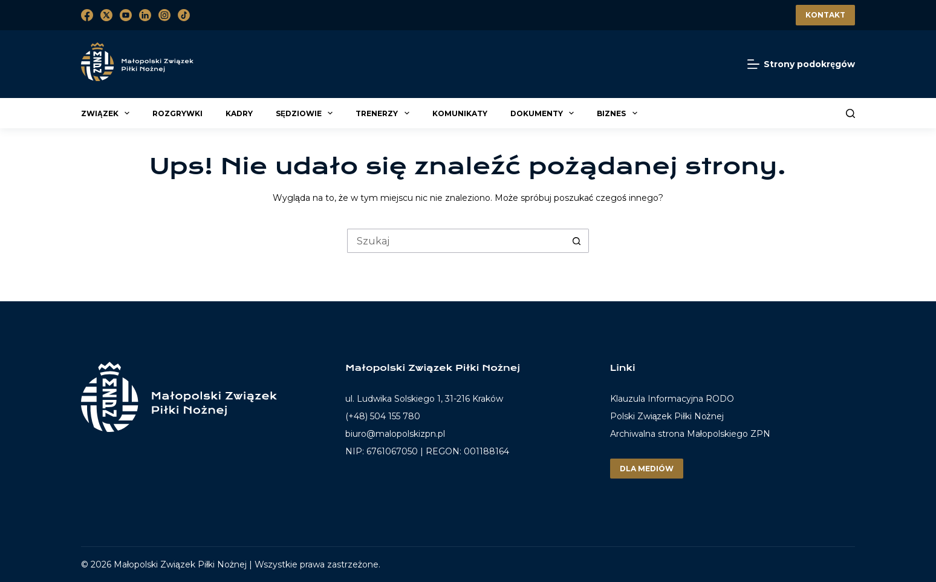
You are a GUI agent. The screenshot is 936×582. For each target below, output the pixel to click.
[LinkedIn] (145, 15)
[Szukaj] (850, 113)
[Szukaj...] (456, 241)
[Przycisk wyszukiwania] (577, 241)
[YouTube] (126, 15)
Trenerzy (384, 113)
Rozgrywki (177, 113)
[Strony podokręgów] (801, 64)
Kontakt (825, 14)
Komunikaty (459, 113)
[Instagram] (164, 15)
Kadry (239, 113)
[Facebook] (87, 15)
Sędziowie (306, 113)
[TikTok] (184, 15)
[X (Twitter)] (106, 15)
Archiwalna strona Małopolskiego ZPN (690, 433)
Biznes (618, 113)
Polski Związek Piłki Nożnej (667, 416)
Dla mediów (647, 468)
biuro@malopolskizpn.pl (395, 433)
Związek (107, 113)
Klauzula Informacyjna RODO (672, 399)
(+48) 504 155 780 (382, 416)
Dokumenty (543, 113)
